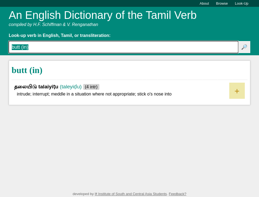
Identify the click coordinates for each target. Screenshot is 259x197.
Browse (222, 3)
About (204, 3)
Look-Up (241, 3)
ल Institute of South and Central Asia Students (131, 194)
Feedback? (177, 194)
